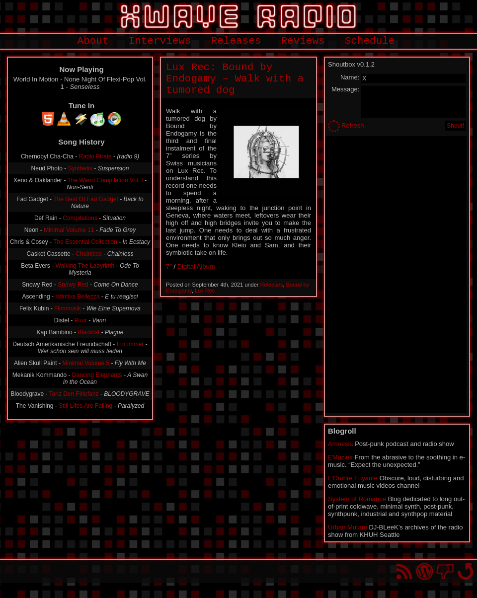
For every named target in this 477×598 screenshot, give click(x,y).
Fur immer (130, 344)
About (93, 41)
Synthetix (80, 168)
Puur (81, 320)
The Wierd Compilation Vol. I (105, 180)
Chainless (89, 253)
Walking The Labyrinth (85, 265)
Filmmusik (67, 308)
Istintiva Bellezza (77, 296)
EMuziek (340, 457)
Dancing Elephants (97, 375)
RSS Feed (404, 571)
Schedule (370, 41)
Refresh (352, 125)
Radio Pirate (95, 156)
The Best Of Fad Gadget (85, 199)
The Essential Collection (85, 241)
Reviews (302, 41)
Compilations (80, 218)
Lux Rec (205, 291)
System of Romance (357, 499)
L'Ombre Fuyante (353, 478)
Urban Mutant (347, 527)
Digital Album (196, 266)
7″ (169, 266)
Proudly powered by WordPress (424, 571)
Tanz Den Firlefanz (74, 393)
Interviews (160, 41)
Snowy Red (73, 284)
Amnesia (340, 444)
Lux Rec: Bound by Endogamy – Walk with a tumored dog (235, 79)
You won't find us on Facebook (445, 571)
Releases (236, 41)
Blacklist (88, 332)
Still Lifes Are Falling (85, 405)
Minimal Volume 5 (85, 363)
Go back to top (465, 571)
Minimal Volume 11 (69, 229)
